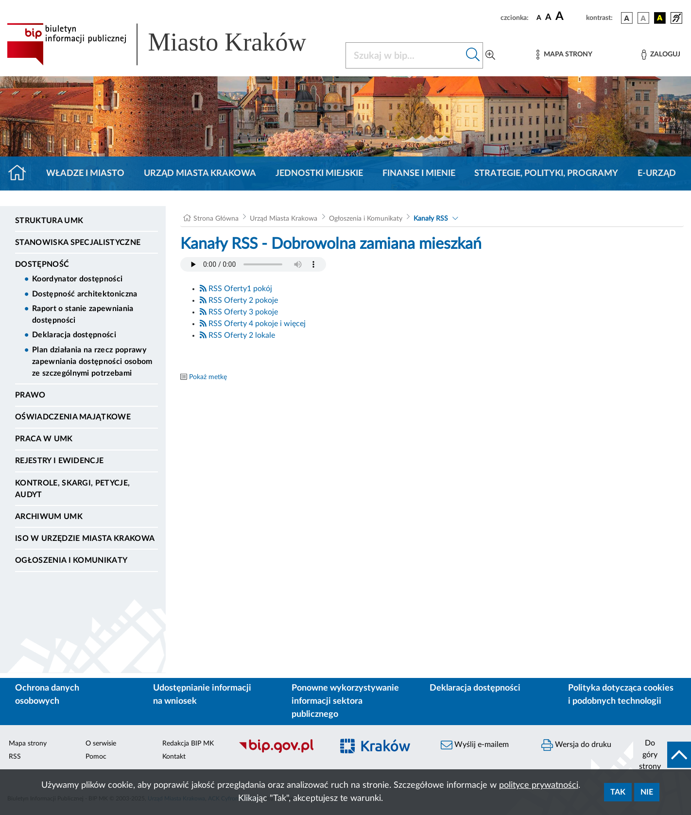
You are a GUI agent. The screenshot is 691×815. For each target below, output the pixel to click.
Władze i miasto (85, 173)
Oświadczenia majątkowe (73, 417)
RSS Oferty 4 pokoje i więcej (253, 324)
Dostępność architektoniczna (85, 294)
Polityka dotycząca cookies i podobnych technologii (621, 695)
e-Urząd (657, 173)
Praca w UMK (44, 439)
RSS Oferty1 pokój (236, 289)
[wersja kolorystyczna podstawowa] (627, 18)
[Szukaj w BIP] (405, 55)
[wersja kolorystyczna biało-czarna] (643, 18)
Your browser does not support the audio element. (253, 264)
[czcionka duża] (569, 16)
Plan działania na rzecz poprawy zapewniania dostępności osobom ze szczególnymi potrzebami (92, 361)
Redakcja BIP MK (188, 743)
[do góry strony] (662, 754)
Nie (646, 792)
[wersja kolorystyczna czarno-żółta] (660, 18)
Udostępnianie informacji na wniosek (202, 695)
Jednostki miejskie (319, 173)
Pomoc (96, 756)
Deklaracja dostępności (74, 335)
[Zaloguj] (660, 55)
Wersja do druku (576, 745)
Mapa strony (28, 743)
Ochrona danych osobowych (47, 695)
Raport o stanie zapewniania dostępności (83, 314)
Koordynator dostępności (77, 279)
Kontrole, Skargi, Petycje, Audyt (72, 489)
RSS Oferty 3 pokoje (239, 312)
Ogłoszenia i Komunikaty (71, 560)
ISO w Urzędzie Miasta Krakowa (85, 538)
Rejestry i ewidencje (59, 461)
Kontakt (174, 756)
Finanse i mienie (418, 173)
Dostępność (42, 264)
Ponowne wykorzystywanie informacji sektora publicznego (345, 701)
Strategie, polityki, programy (546, 173)
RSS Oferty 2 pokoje (239, 300)
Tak (617, 792)
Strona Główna (216, 218)
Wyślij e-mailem (475, 745)
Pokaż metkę (208, 377)
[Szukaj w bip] (473, 55)
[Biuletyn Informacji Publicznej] (281, 751)
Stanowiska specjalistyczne (77, 242)
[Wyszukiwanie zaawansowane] (490, 55)
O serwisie (101, 743)
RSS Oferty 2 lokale (237, 335)
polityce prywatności (538, 785)
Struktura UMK (49, 221)
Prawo (30, 395)
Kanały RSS (431, 218)
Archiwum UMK (49, 516)
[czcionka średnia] (548, 17)
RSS (15, 756)
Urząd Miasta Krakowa (200, 173)
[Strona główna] (21, 173)
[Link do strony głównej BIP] (170, 44)
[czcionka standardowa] (539, 17)
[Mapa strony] (564, 55)
